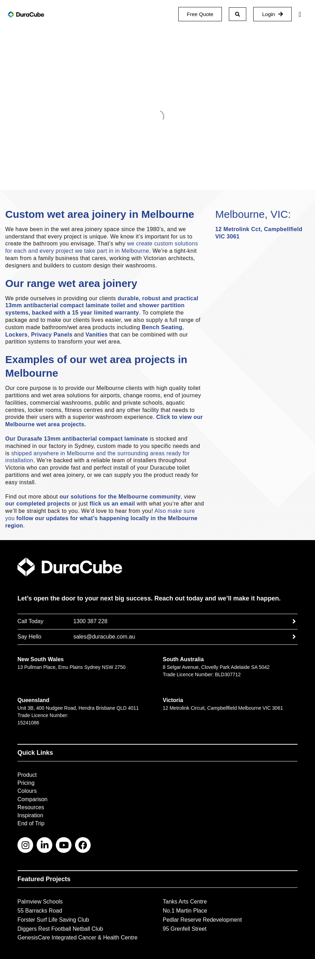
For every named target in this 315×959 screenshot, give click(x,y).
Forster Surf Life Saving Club (53, 920)
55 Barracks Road (39, 911)
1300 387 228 (90, 621)
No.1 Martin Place (185, 911)
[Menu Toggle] (300, 14)
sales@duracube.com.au (104, 637)
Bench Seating (162, 327)
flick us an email (112, 504)
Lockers (16, 335)
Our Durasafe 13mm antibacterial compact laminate (76, 439)
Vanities (96, 335)
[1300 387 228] (294, 621)
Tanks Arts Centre (185, 902)
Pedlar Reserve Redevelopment (202, 920)
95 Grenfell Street (185, 929)
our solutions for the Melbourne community (120, 497)
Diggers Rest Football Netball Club (60, 929)
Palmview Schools (40, 902)
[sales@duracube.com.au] (294, 636)
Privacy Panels (52, 335)
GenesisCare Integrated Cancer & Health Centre (77, 937)
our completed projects (37, 504)
